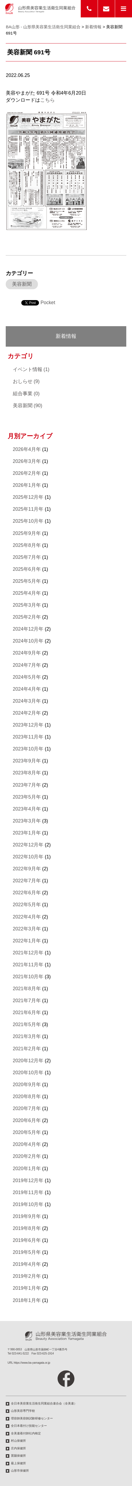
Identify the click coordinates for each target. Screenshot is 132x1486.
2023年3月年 (27, 821)
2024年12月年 (28, 629)
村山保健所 (18, 1440)
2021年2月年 (27, 1048)
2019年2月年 (27, 1276)
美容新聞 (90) (27, 405)
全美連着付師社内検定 (26, 1433)
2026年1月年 (27, 485)
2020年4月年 (27, 1144)
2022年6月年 (27, 892)
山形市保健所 (20, 1470)
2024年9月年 (27, 653)
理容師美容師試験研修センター (32, 1418)
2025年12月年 (28, 497)
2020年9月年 (27, 1084)
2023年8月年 (27, 772)
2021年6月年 (27, 1012)
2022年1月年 (27, 940)
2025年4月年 (27, 593)
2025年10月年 (28, 521)
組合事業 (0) (26, 393)
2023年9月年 (27, 761)
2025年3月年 (27, 605)
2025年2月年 (27, 617)
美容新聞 (22, 284)
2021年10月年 (28, 976)
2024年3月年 (27, 701)
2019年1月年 (27, 1288)
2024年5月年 (27, 677)
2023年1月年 (27, 833)
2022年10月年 (28, 856)
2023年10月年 (28, 749)
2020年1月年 (27, 1168)
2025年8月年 (27, 545)
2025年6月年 (27, 569)
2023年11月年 (28, 737)
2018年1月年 (27, 1300)
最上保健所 (18, 1463)
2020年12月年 (28, 1060)
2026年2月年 (27, 473)
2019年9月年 (27, 1216)
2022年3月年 (27, 929)
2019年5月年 (27, 1252)
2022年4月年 (27, 917)
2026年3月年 (27, 461)
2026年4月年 (27, 449)
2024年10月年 (28, 641)
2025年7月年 (27, 557)
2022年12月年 (28, 845)
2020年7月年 (27, 1108)
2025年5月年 (27, 581)
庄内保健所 (18, 1448)
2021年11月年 (28, 964)
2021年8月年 (27, 988)
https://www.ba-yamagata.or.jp (32, 1362)
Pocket (47, 302)
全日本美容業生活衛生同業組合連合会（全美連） (44, 1403)
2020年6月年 (27, 1120)
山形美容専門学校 (23, 1410)
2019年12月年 (28, 1180)
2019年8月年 (27, 1228)
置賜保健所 (18, 1455)
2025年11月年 (28, 509)
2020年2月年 (27, 1156)
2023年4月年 (27, 809)
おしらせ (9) (26, 381)
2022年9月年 (27, 868)
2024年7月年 (27, 665)
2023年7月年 (27, 785)
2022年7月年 (27, 880)
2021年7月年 (27, 1000)
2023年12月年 (28, 725)
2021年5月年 (27, 1024)
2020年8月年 (27, 1096)
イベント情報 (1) (31, 369)
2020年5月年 (27, 1132)
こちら (47, 100)
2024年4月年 (27, 689)
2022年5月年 (27, 904)
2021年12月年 (28, 952)
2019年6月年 (27, 1240)
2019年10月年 (28, 1204)
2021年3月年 (27, 1036)
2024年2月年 (27, 713)
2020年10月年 (28, 1072)
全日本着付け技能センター (29, 1425)
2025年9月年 (27, 533)
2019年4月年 (27, 1264)
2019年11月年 (28, 1192)
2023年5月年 (27, 797)
